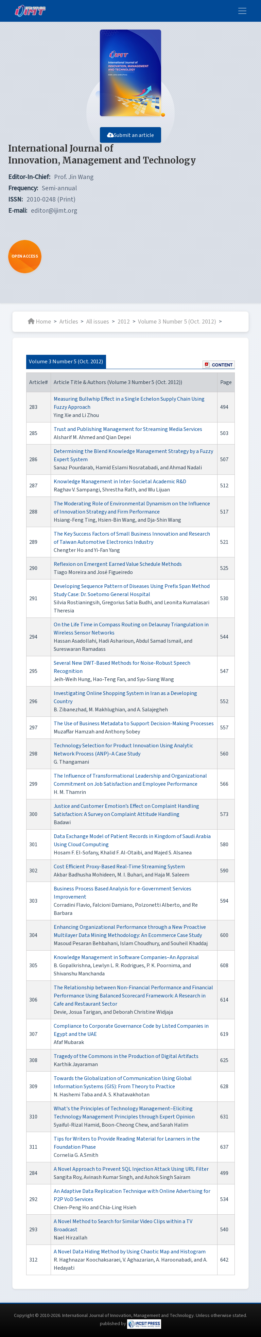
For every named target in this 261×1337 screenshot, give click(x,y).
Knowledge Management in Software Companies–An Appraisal (126, 957)
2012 (124, 321)
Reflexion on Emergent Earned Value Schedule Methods (118, 564)
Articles (68, 321)
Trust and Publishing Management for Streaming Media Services (128, 429)
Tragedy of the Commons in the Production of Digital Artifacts (126, 1056)
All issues (97, 321)
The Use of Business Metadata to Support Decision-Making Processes (134, 723)
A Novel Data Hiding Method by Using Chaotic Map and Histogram (130, 1251)
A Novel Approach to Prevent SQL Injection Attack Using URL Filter (131, 1169)
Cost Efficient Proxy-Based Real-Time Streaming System (119, 866)
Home (39, 321)
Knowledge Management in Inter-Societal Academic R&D (120, 481)
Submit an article (130, 135)
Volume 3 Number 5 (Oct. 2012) (177, 321)
